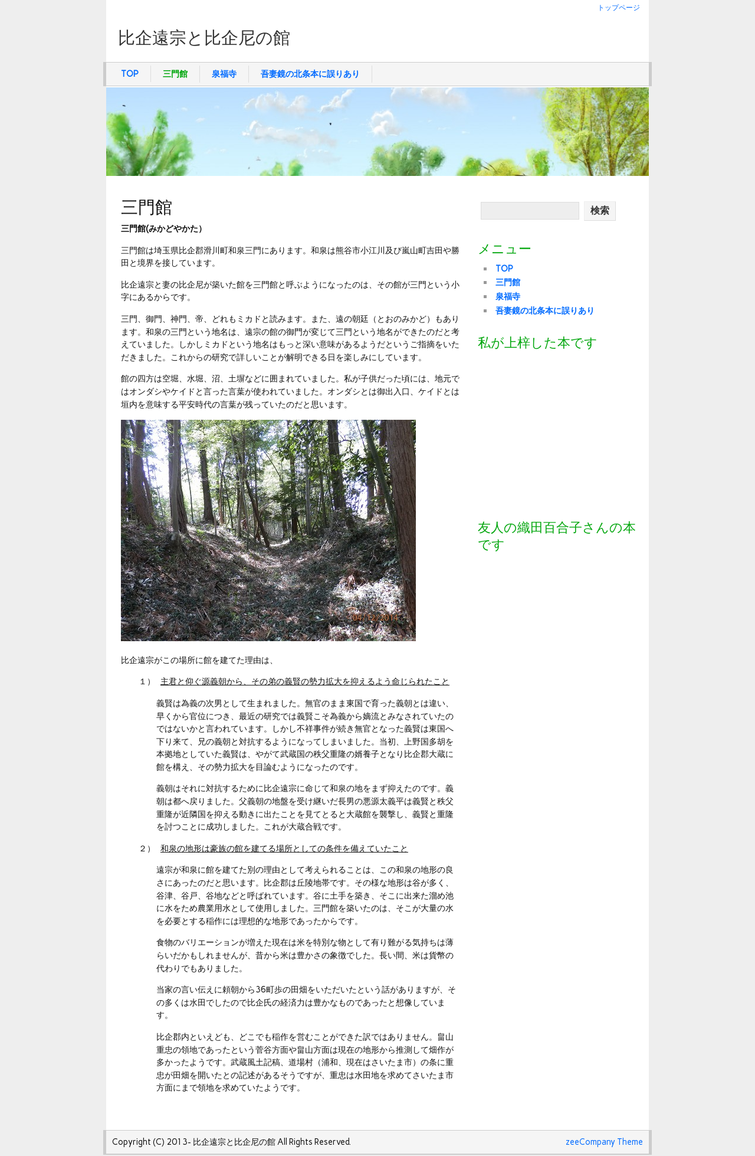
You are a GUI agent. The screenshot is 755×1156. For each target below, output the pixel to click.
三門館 (175, 73)
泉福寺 (224, 73)
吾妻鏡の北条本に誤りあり (310, 73)
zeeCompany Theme (604, 1142)
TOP (130, 73)
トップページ (619, 7)
